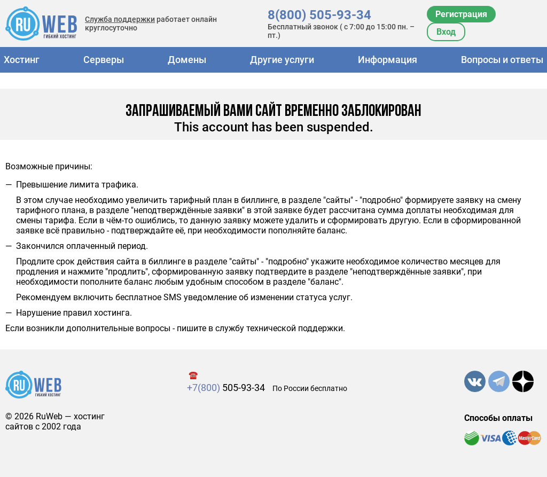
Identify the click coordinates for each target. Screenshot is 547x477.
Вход (446, 32)
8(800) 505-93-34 (319, 14)
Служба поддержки (120, 19)
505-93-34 (226, 387)
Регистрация (461, 14)
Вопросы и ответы (502, 59)
